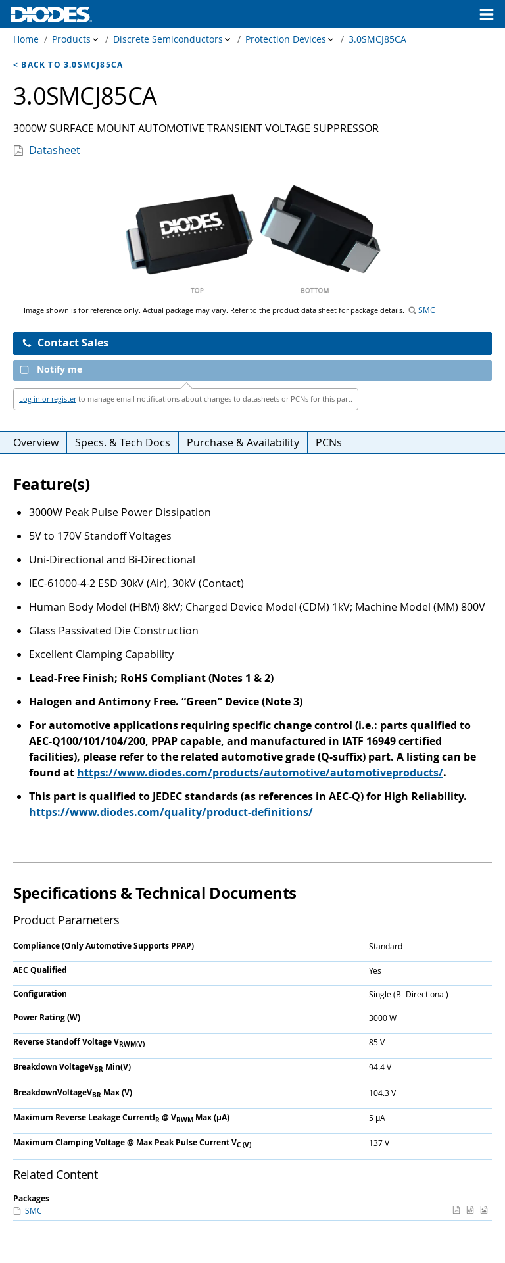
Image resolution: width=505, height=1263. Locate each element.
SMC (425, 309)
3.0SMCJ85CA (377, 39)
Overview (36, 442)
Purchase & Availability (243, 442)
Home (26, 39)
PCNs (329, 442)
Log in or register (47, 399)
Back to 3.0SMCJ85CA (72, 64)
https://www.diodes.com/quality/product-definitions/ (171, 812)
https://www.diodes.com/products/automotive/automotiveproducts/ (260, 772)
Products (71, 39)
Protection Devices (285, 39)
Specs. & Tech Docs (122, 442)
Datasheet (54, 150)
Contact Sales (65, 342)
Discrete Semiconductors (168, 39)
